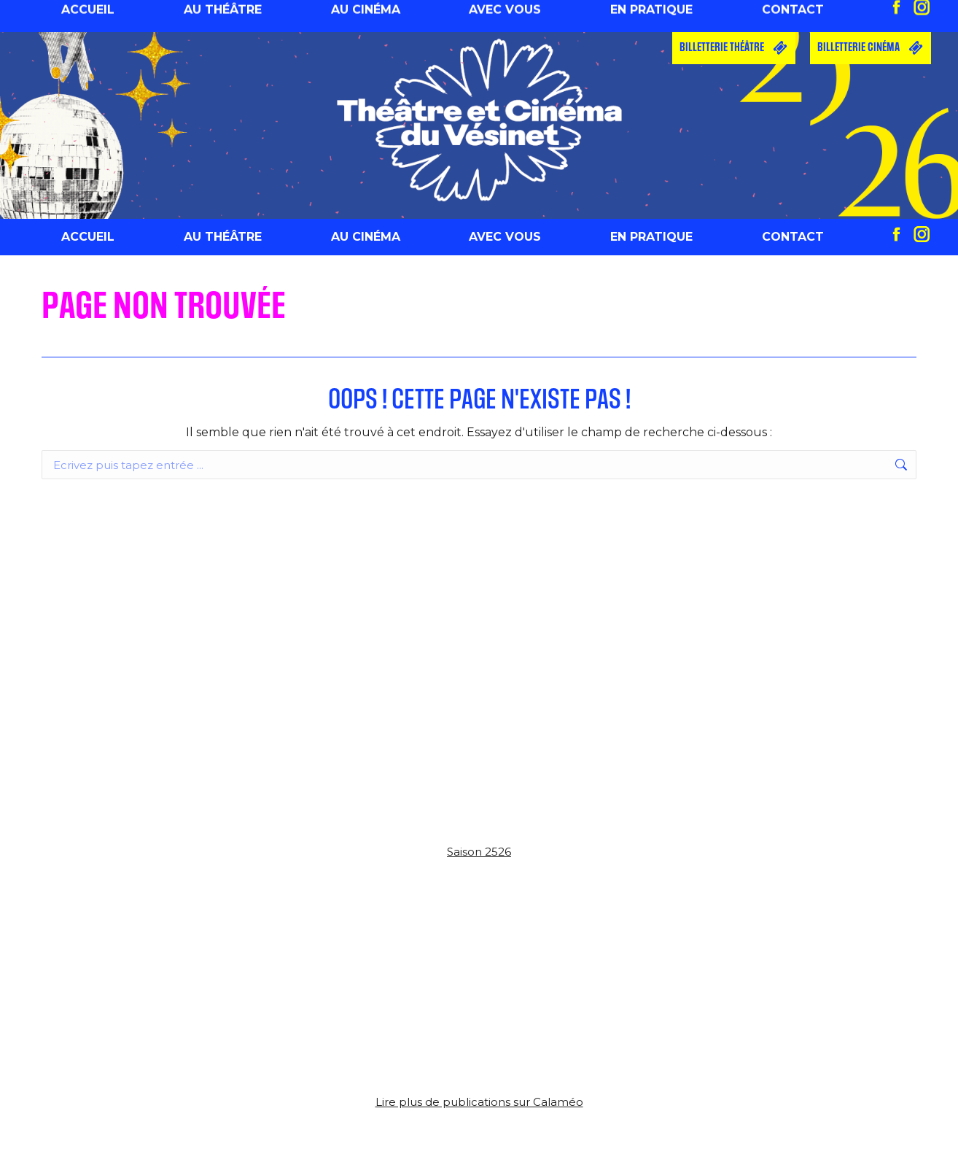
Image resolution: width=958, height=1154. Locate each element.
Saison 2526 (479, 852)
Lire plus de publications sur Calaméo (479, 1102)
